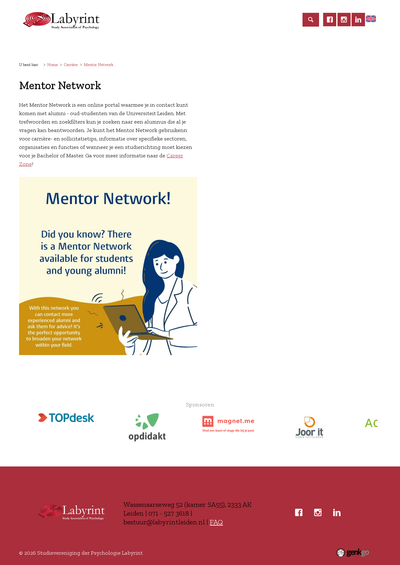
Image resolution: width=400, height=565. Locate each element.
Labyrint (56, 45)
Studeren (226, 45)
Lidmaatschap (98, 45)
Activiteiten (144, 45)
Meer (355, 45)
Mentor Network (98, 64)
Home (30, 46)
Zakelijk (294, 45)
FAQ (216, 522)
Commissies (187, 45)
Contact (326, 45)
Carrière (261, 45)
